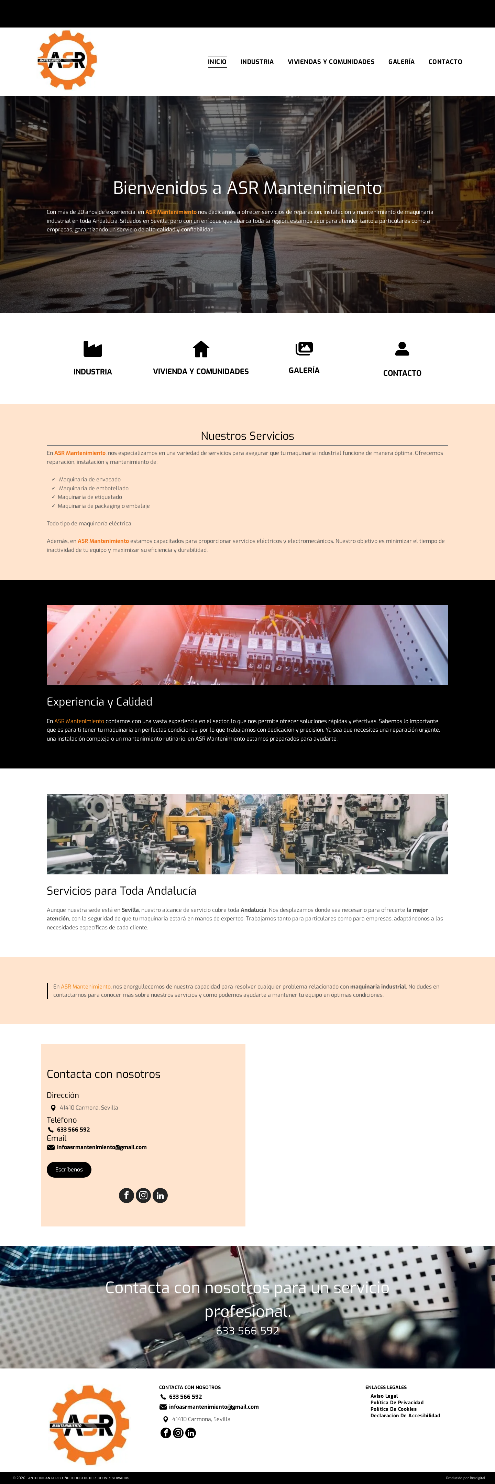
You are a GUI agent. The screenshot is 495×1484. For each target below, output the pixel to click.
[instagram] (143, 1196)
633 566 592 (247, 1331)
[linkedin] (160, 1196)
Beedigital (477, 1478)
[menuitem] (217, 62)
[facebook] (126, 1196)
